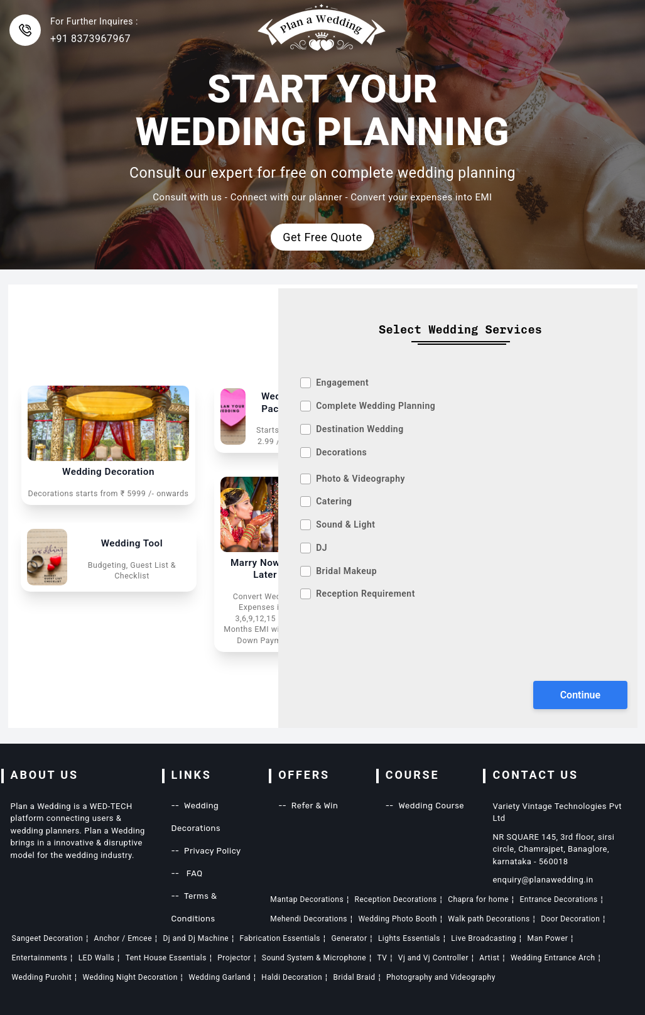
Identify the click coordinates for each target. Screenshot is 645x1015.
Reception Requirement (365, 594)
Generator (349, 938)
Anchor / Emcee (123, 938)
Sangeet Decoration (48, 938)
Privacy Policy (212, 850)
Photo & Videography (360, 479)
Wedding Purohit (42, 977)
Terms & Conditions (194, 907)
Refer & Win (315, 805)
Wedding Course (431, 805)
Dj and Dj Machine (196, 938)
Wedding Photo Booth (397, 919)
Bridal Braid (354, 977)
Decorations (341, 452)
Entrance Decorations (558, 899)
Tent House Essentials (166, 957)
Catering (334, 501)
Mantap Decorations (307, 899)
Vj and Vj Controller (433, 957)
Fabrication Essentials (280, 938)
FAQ (193, 873)
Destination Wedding (359, 429)
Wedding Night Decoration (129, 977)
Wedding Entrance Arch (553, 957)
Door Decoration (570, 919)
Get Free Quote (322, 237)
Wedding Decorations (196, 817)
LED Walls (97, 957)
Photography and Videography (441, 977)
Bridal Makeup (346, 571)
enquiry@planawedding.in (542, 879)
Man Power (547, 938)
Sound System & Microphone (314, 957)
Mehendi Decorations (308, 919)
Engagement (342, 382)
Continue (580, 695)
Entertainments (40, 957)
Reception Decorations (396, 899)
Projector (234, 957)
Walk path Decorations (488, 919)
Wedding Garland (219, 977)
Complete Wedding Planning (375, 406)
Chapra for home (478, 899)
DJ (321, 548)
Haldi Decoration (291, 977)
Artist (489, 957)
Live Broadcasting (483, 938)
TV (382, 957)
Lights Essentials (409, 938)
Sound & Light (345, 524)
